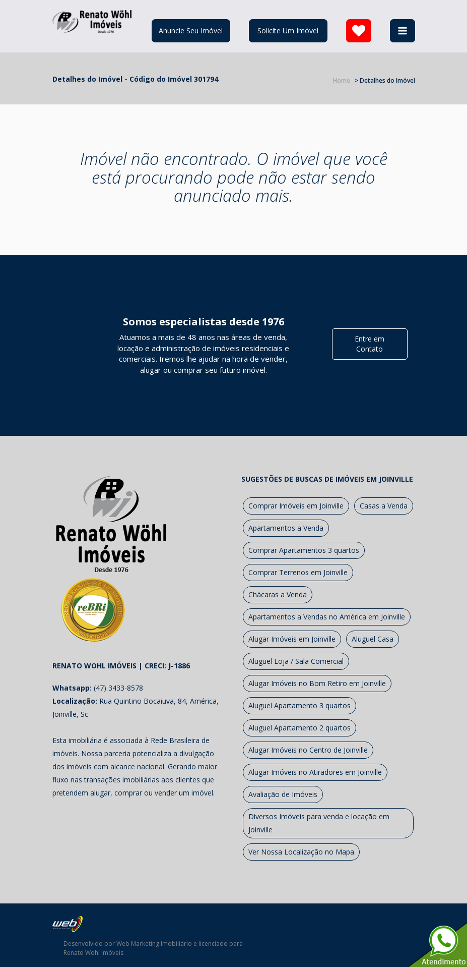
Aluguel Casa (372, 639)
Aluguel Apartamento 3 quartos (299, 705)
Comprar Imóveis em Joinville (296, 505)
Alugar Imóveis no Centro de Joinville (308, 750)
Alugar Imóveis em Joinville (292, 639)
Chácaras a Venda (277, 594)
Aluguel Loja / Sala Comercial (296, 661)
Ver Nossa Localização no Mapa (301, 852)
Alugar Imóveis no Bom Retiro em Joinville (317, 683)
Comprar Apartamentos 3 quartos (303, 550)
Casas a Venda (384, 505)
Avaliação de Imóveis (282, 794)
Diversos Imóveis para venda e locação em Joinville (318, 823)
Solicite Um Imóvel (287, 30)
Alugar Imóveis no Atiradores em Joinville (315, 772)
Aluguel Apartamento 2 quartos (299, 727)
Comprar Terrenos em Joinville (298, 572)
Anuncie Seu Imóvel (191, 30)
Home (341, 80)
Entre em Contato (369, 344)
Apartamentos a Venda (285, 528)
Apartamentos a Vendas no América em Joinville (326, 616)
